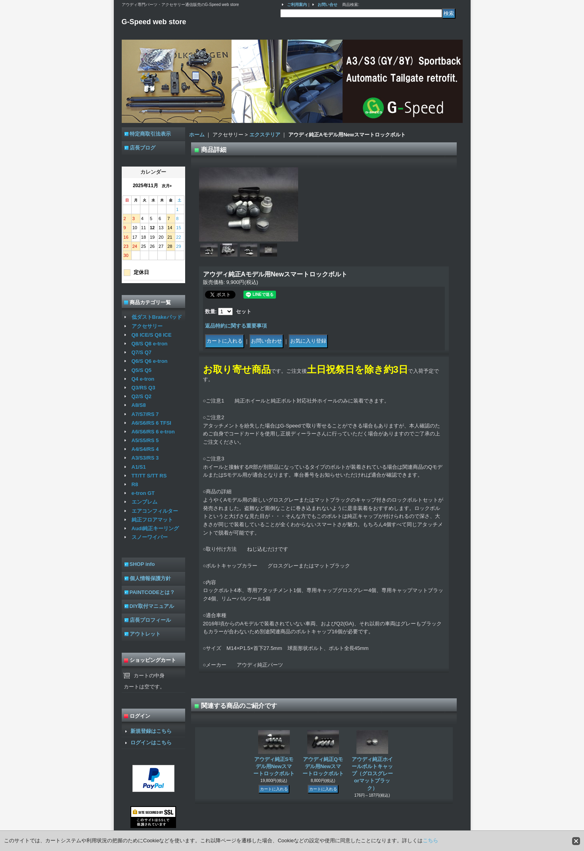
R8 (135, 484)
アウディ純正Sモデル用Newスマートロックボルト (274, 766)
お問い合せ (327, 4)
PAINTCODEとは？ (152, 592)
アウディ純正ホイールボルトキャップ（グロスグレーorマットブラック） (372, 773)
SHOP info (142, 564)
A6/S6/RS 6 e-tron (153, 432)
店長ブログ (142, 148)
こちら (430, 840)
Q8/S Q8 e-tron (150, 344)
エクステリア (264, 135)
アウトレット (145, 634)
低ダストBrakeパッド (157, 317)
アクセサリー (147, 326)
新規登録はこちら (151, 731)
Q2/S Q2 (142, 396)
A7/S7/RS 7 (145, 414)
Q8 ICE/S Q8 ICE (152, 335)
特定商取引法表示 (150, 134)
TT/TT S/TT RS (149, 476)
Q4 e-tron (143, 379)
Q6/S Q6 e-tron (150, 361)
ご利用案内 (297, 4)
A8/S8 (139, 405)
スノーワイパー (150, 537)
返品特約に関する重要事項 (236, 326)
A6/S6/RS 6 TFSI (151, 423)
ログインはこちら (151, 743)
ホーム (197, 135)
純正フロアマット (152, 520)
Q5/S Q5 (142, 370)
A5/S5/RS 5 (145, 440)
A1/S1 (139, 467)
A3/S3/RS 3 (145, 458)
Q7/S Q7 (142, 352)
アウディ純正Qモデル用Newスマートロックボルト (323, 766)
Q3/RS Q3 (143, 388)
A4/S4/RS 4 (145, 449)
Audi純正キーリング (155, 528)
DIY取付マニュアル (152, 606)
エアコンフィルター (155, 511)
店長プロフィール (150, 620)
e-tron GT (143, 493)
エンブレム (144, 502)
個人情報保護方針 (150, 578)
